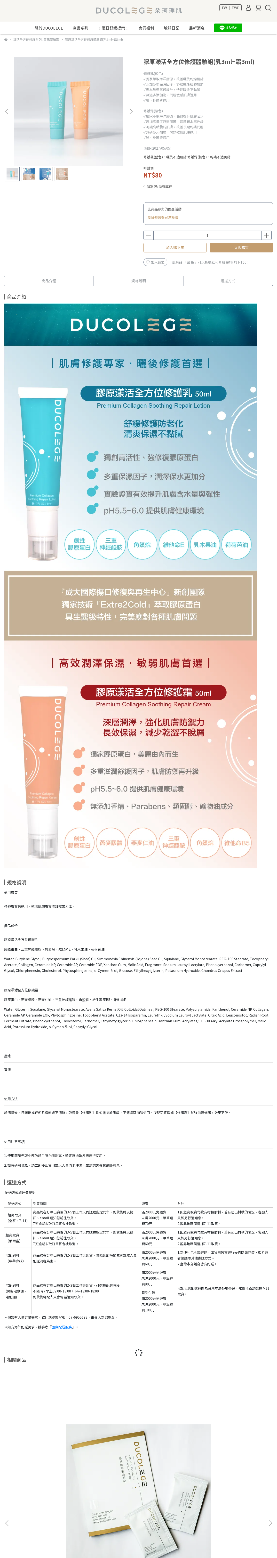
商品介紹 (49, 280)
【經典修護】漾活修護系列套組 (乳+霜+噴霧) (237, 1445)
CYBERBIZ (120, 1545)
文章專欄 (11, 1519)
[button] (131, 111)
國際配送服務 (62, 1326)
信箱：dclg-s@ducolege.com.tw (123, 1519)
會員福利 (146, 28)
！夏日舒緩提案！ (113, 28)
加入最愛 (155, 262)
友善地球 (11, 1504)
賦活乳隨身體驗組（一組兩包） (40, 1443)
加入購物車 (175, 247)
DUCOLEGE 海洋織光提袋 (106, 1443)
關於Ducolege (15, 1497)
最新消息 (197, 28)
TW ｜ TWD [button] (230, 8)
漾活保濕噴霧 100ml (171, 1443)
